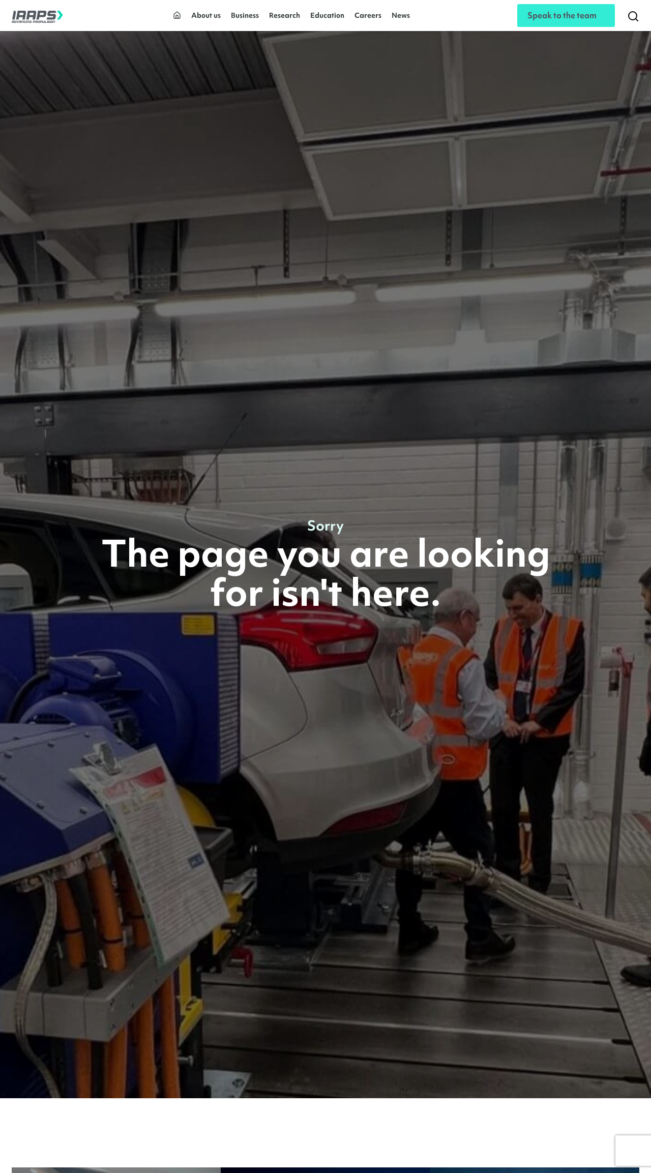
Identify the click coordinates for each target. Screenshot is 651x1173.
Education (327, 19)
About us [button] (206, 19)
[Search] (633, 19)
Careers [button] (367, 19)
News (401, 19)
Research (284, 19)
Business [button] (245, 19)
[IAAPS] (37, 19)
